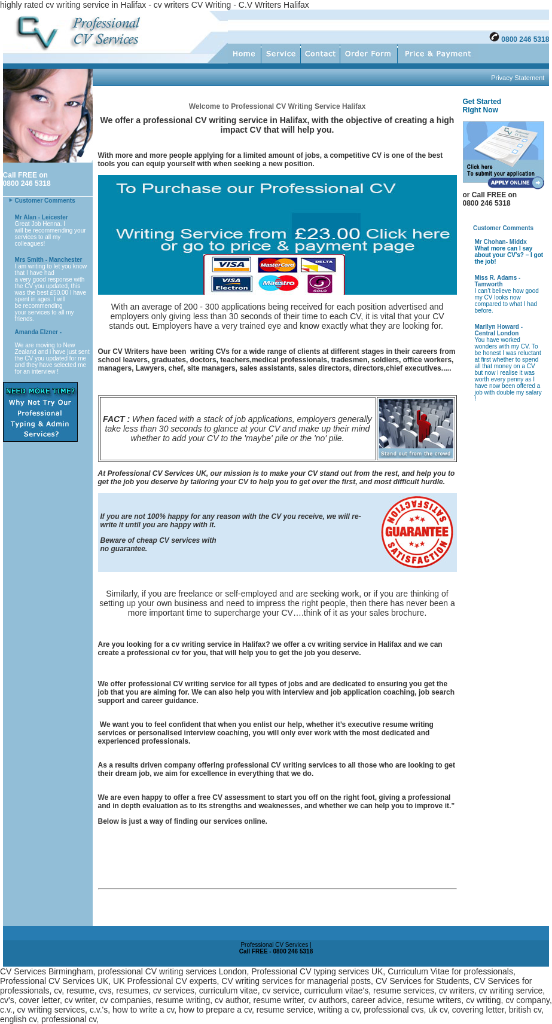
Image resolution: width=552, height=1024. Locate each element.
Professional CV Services (151, 473)
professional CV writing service (182, 684)
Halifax (293, 120)
